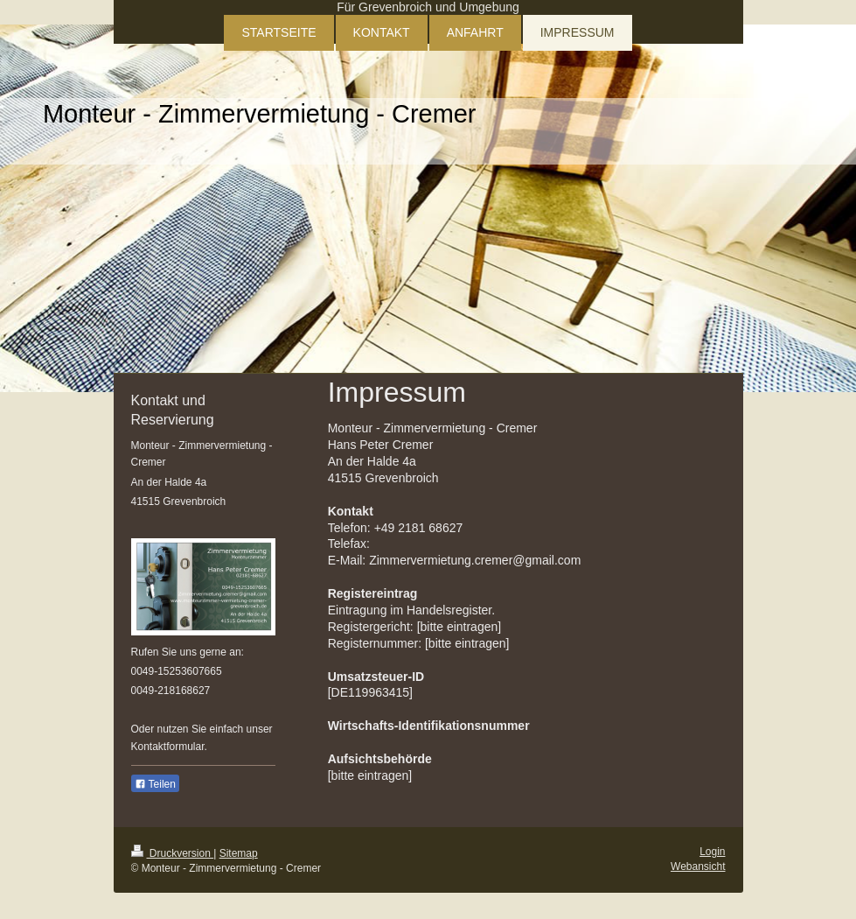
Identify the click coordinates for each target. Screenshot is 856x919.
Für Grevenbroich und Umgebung (428, 7)
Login (712, 851)
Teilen (155, 784)
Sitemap (238, 853)
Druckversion (172, 853)
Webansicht (698, 866)
